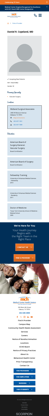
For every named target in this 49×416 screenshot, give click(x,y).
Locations (24, 343)
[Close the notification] (47, 2)
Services (24, 332)
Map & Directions (19, 118)
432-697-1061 (17, 121)
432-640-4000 (24, 313)
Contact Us (24, 365)
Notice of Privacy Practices (24, 350)
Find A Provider (24, 320)
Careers (24, 335)
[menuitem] (24, 403)
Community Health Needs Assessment (24, 328)
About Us (24, 354)
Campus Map (24, 324)
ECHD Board (24, 347)
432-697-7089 (17, 125)
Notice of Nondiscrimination (24, 339)
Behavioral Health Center (24, 358)
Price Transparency (24, 362)
